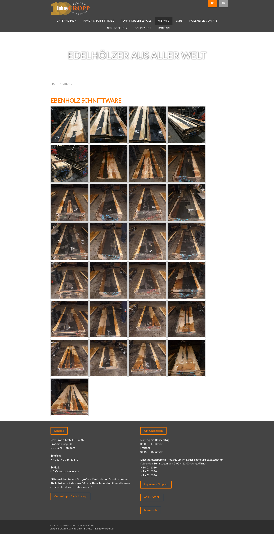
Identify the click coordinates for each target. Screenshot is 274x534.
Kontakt (59, 430)
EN (223, 3)
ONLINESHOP (143, 28)
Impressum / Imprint (156, 484)
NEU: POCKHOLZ (117, 28)
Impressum (55, 525)
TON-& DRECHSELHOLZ (136, 20)
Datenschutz (69, 525)
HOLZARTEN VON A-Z (203, 20)
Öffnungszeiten (153, 430)
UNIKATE (163, 20)
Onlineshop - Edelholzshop (70, 496)
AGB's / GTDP (152, 497)
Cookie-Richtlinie (85, 525)
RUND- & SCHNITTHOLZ (98, 20)
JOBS (179, 20)
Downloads (150, 510)
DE (212, 3)
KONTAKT (164, 28)
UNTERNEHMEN (66, 20)
